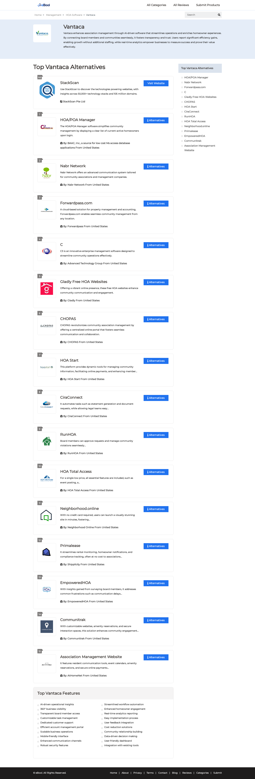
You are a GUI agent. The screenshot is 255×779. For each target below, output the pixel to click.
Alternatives (156, 120)
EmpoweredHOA (75, 580)
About (125, 770)
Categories (202, 770)
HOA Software (74, 14)
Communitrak (72, 617)
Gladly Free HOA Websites (83, 281)
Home (37, 14)
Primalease (70, 543)
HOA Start (69, 359)
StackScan (69, 82)
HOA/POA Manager (77, 119)
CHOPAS (68, 317)
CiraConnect (71, 396)
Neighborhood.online (79, 506)
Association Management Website (91, 654)
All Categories (156, 5)
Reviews (187, 770)
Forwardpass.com (76, 202)
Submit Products (208, 5)
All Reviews (181, 5)
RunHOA (68, 433)
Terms (150, 770)
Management (53, 14)
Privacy (137, 770)
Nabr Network (73, 165)
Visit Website (156, 83)
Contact (162, 770)
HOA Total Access (76, 470)
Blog (175, 770)
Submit (217, 770)
